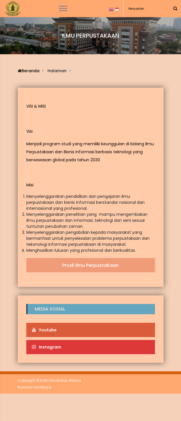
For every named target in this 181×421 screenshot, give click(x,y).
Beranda (28, 71)
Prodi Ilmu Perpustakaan (90, 265)
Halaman (57, 71)
